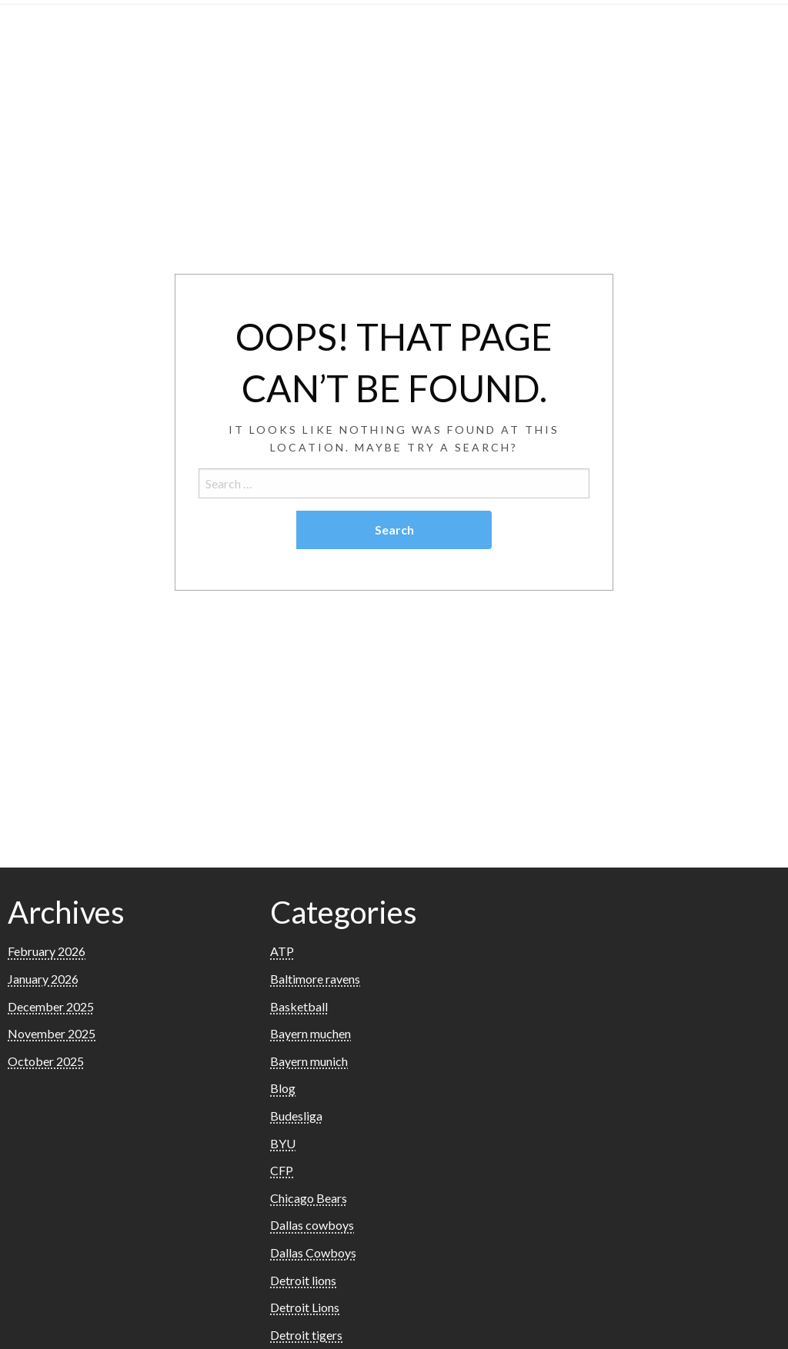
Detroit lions (303, 1280)
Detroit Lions (304, 1307)
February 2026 (46, 951)
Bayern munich (309, 1061)
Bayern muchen (310, 1033)
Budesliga (296, 1115)
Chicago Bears (308, 1198)
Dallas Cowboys (313, 1252)
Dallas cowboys (312, 1224)
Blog (283, 1088)
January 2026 (43, 978)
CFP (281, 1170)
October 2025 (46, 1061)
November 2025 (51, 1033)
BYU (283, 1143)
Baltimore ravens (315, 978)
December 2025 (51, 1006)
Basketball (299, 1006)
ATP (282, 951)
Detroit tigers (306, 1334)
